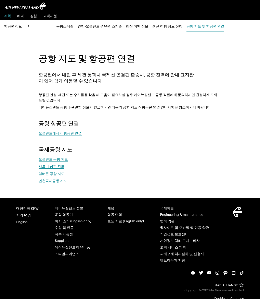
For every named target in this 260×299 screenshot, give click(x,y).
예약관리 (235, 16)
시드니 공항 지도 (51, 166)
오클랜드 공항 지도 (53, 159)
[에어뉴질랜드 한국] (25, 6)
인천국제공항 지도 (53, 181)
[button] (247, 26)
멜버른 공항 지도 (51, 173)
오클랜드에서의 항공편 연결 (60, 133)
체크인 (251, 16)
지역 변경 (23, 215)
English (22, 222)
